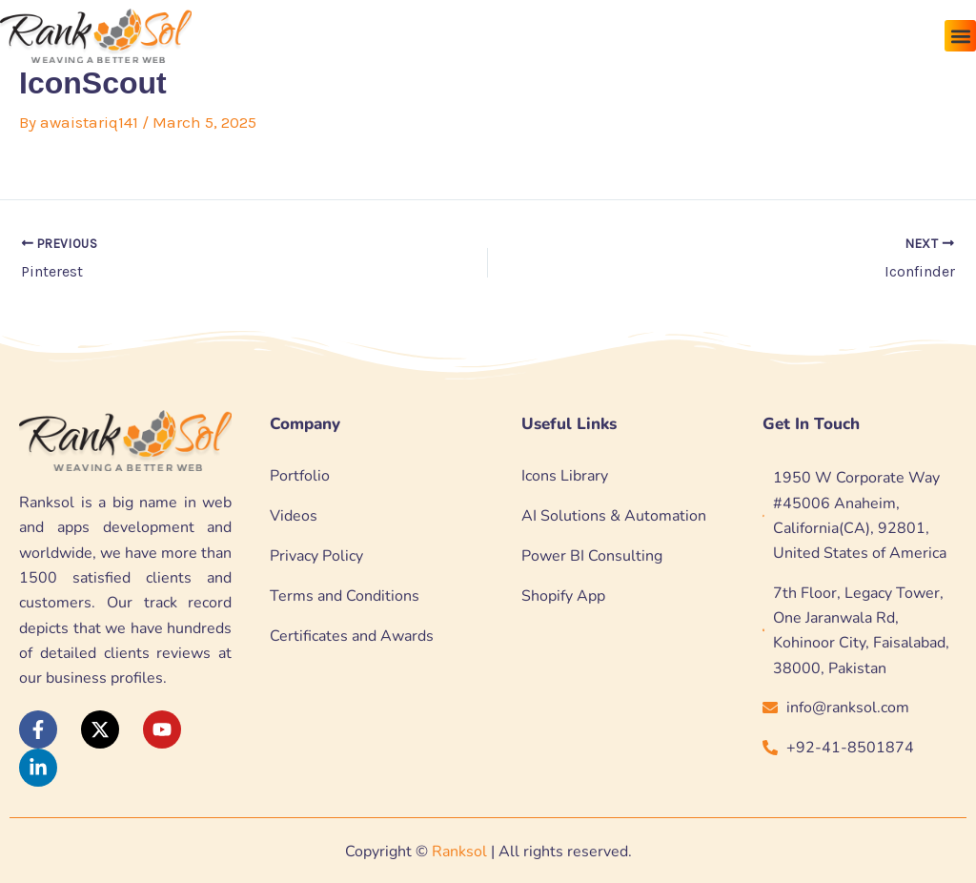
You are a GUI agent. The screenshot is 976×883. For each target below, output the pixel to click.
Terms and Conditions (344, 595)
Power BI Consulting (591, 555)
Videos (293, 515)
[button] (960, 35)
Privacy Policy (316, 555)
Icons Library (564, 475)
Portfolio (300, 475)
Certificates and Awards (352, 636)
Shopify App (563, 595)
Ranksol (459, 851)
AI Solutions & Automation (613, 515)
